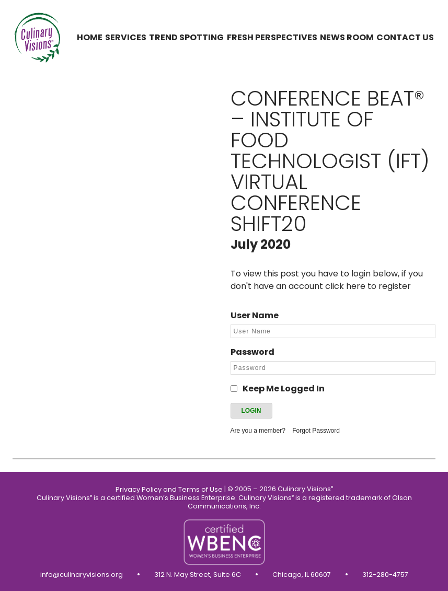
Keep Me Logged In (284, 389)
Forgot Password (316, 430)
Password (252, 352)
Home (89, 37)
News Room (347, 37)
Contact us (405, 37)
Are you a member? (258, 430)
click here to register (368, 286)
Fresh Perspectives (272, 37)
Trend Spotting (186, 37)
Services (125, 37)
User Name (255, 315)
